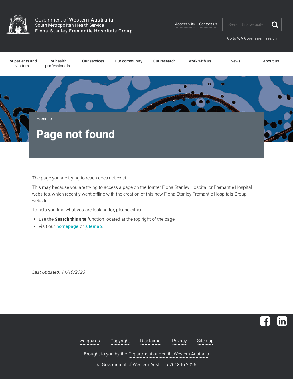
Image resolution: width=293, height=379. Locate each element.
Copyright (120, 340)
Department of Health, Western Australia (168, 354)
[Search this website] (248, 25)
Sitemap (205, 340)
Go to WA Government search (252, 38)
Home (42, 119)
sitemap (93, 226)
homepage (67, 226)
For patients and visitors (22, 64)
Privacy (179, 340)
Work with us (199, 61)
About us (271, 61)
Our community (128, 61)
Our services (93, 61)
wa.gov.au (90, 340)
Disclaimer (151, 340)
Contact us (208, 24)
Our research (164, 61)
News (235, 61)
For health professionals (57, 64)
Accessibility (185, 24)
